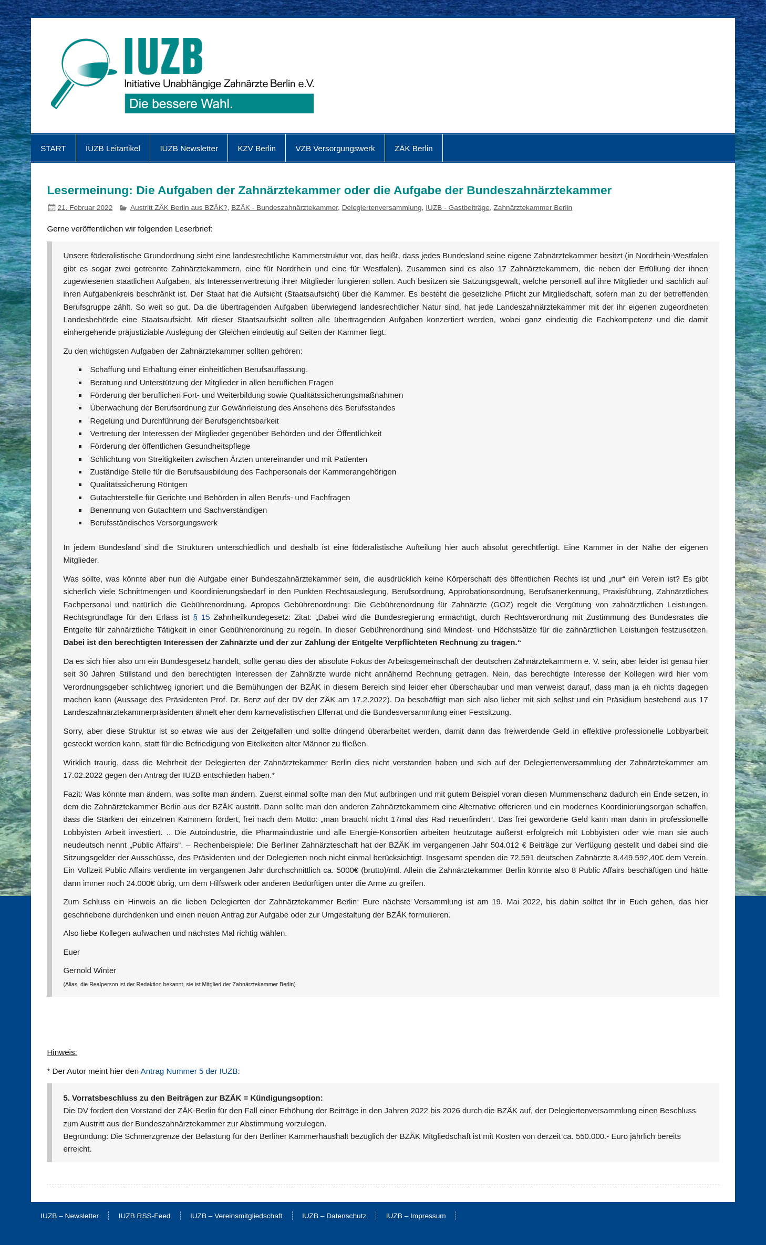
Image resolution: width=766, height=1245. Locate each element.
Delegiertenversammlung (382, 208)
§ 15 (201, 617)
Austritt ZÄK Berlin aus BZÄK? (178, 208)
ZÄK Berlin (414, 148)
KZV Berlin (256, 148)
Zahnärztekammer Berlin (533, 208)
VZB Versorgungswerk (335, 148)
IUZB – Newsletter (69, 1216)
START (53, 148)
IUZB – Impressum (416, 1216)
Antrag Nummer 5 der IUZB (189, 1071)
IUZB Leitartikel (113, 148)
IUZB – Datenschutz (334, 1216)
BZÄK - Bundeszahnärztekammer (284, 208)
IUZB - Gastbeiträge (458, 208)
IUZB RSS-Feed (145, 1216)
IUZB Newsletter (189, 148)
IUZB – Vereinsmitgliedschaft (236, 1216)
